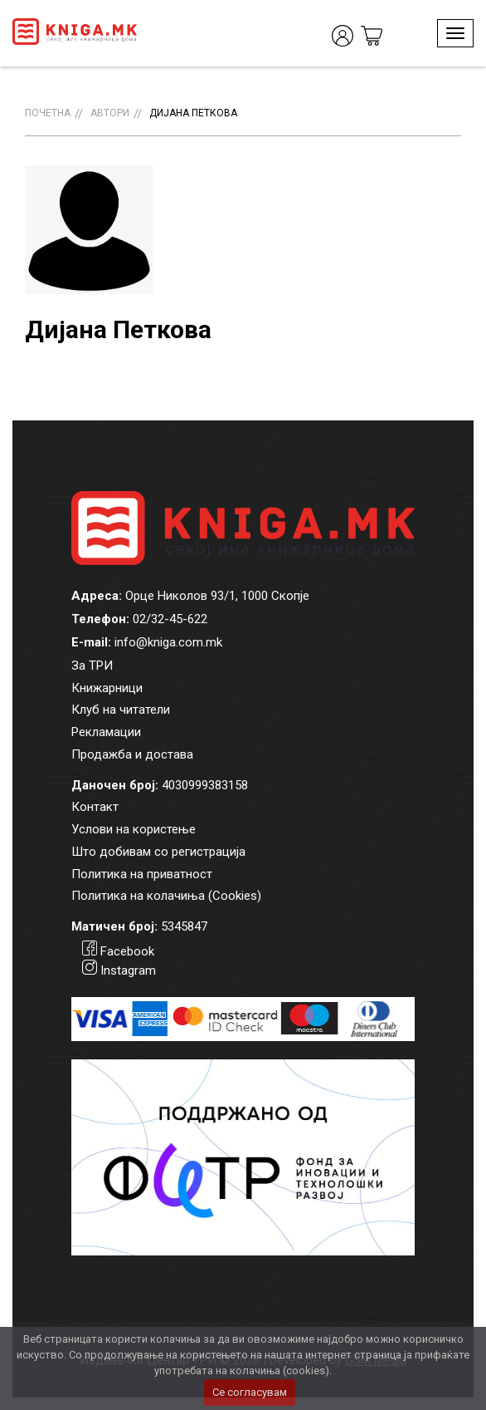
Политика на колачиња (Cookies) (166, 895)
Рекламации (106, 732)
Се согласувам (249, 1392)
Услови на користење (133, 829)
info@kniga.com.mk (168, 642)
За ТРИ (92, 665)
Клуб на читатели (120, 709)
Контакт (95, 806)
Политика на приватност (141, 874)
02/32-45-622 (170, 619)
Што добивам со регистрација (158, 851)
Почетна (47, 113)
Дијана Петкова (193, 113)
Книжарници (107, 687)
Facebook (127, 951)
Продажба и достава (132, 754)
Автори (109, 113)
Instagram (128, 970)
